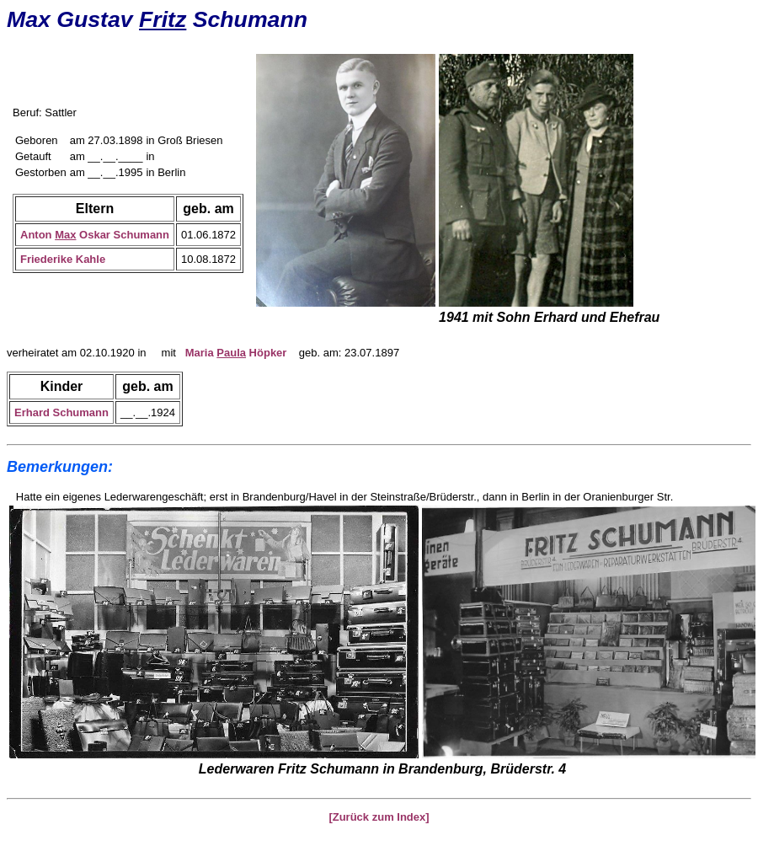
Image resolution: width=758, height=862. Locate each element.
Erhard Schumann (61, 412)
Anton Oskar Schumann (94, 234)
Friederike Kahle (62, 259)
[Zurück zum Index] (378, 817)
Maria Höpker (236, 352)
